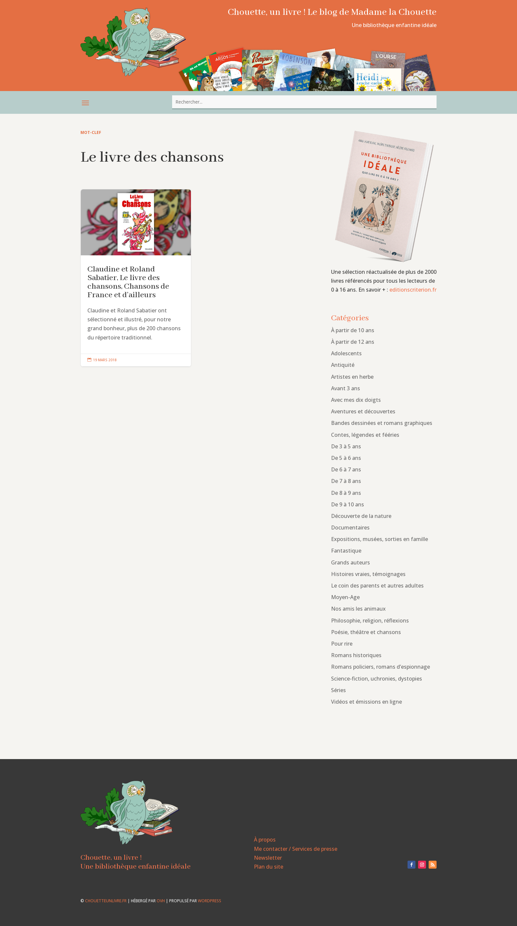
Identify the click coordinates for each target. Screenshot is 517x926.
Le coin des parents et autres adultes (377, 585)
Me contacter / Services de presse (295, 848)
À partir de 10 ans (352, 330)
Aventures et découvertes (363, 411)
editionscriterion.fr (413, 289)
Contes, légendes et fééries (365, 434)
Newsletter (268, 857)
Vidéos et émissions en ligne (366, 701)
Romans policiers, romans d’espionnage (380, 666)
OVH (161, 901)
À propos (265, 839)
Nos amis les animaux (358, 608)
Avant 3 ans (345, 388)
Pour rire (341, 643)
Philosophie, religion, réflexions (370, 620)
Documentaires (350, 527)
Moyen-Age (345, 597)
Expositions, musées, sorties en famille (379, 539)
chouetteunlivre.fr (106, 901)
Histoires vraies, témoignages (368, 574)
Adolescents (346, 353)
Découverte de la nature (361, 516)
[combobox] (304, 101)
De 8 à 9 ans (346, 492)
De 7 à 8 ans (346, 481)
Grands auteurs (350, 562)
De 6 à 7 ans (346, 469)
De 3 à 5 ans (346, 446)
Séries (338, 690)
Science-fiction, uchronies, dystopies (376, 678)
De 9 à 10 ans (347, 504)
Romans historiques (356, 655)
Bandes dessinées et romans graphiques (381, 423)
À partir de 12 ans (352, 341)
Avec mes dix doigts (356, 399)
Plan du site (268, 866)
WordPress (209, 901)
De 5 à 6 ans (346, 458)
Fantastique (346, 550)
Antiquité (342, 364)
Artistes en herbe (352, 376)
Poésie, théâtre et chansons (366, 632)
